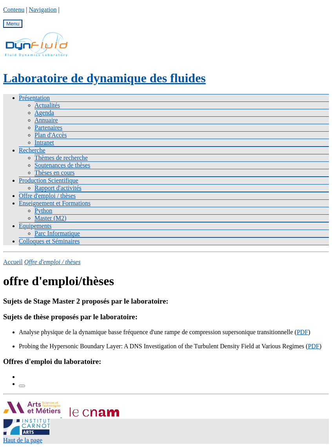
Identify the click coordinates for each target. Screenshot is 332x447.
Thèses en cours (54, 172)
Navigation (42, 9)
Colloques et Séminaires (49, 241)
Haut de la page (22, 440)
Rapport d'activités (58, 188)
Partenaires (48, 127)
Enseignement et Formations (55, 203)
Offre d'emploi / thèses (47, 195)
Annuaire (46, 120)
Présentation (34, 97)
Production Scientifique (48, 180)
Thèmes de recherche (61, 157)
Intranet (44, 142)
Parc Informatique (57, 233)
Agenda (44, 112)
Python (43, 210)
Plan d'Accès (50, 135)
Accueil (13, 262)
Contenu (13, 9)
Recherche (32, 150)
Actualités (47, 105)
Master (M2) (50, 218)
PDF (302, 332)
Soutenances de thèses (62, 165)
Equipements (35, 226)
